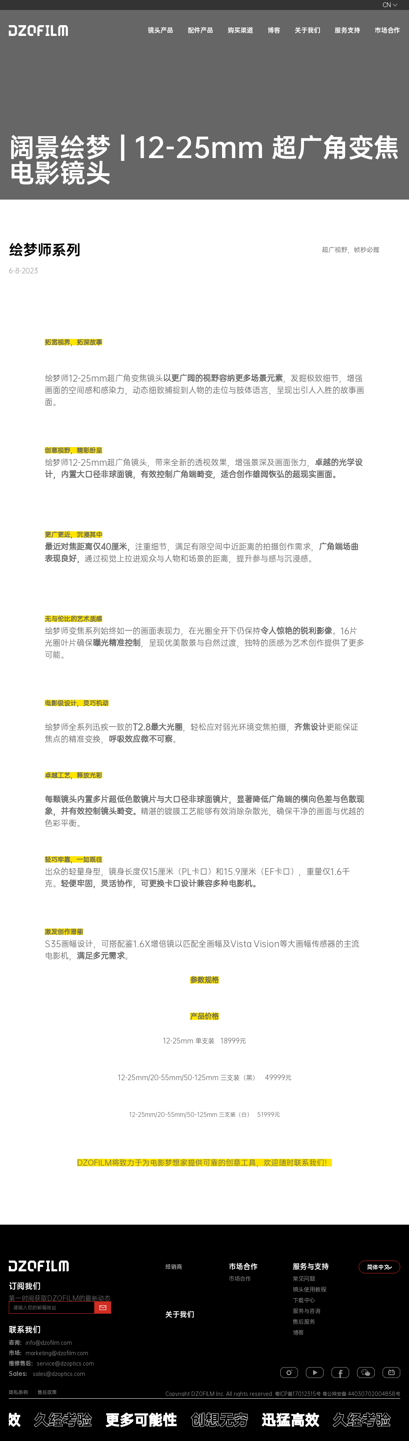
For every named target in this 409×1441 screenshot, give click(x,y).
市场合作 (387, 30)
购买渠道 (240, 30)
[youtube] (315, 1372)
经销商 (173, 1266)
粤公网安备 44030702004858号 (360, 1394)
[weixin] (366, 1372)
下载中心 (304, 1300)
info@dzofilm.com (49, 1342)
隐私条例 (18, 1392)
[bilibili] (391, 1372)
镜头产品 (160, 30)
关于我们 (307, 30)
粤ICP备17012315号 (298, 1394)
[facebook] (340, 1372)
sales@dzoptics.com (58, 1374)
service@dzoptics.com (65, 1363)
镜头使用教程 (309, 1289)
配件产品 (200, 30)
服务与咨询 (307, 1311)
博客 (274, 30)
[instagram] (289, 1372)
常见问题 (304, 1278)
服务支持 (347, 30)
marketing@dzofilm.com (57, 1353)
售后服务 (304, 1321)
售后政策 (47, 1392)
